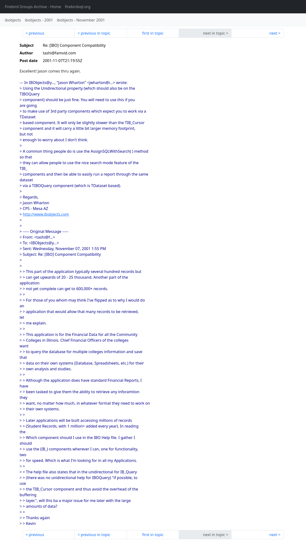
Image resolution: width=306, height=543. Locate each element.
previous (36, 33)
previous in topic (95, 33)
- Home (33, 6)
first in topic (153, 33)
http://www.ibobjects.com (46, 214)
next (273, 33)
